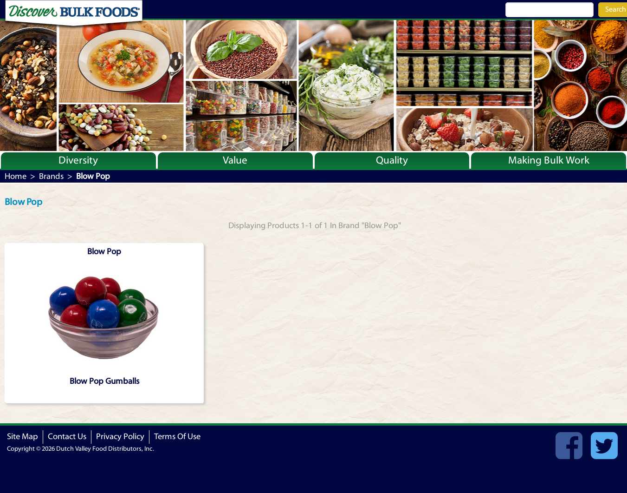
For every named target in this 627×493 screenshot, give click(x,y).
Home (15, 176)
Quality (392, 160)
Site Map (22, 436)
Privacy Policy (120, 436)
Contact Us (67, 436)
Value (235, 160)
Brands (51, 176)
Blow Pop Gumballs (104, 381)
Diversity (78, 160)
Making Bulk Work (548, 160)
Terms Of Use (177, 436)
